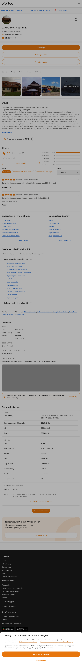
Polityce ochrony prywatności (28, 642)
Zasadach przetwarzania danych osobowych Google (56, 642)
